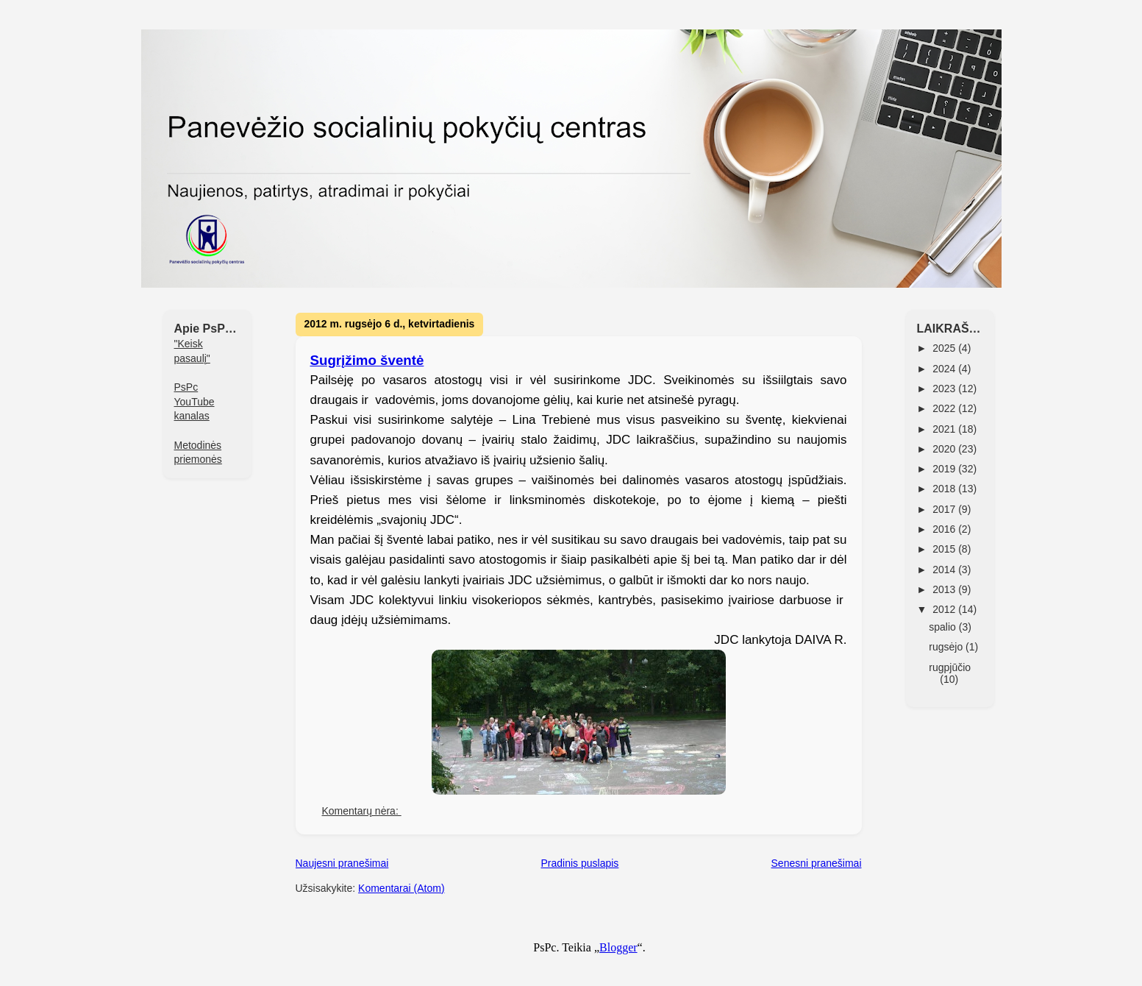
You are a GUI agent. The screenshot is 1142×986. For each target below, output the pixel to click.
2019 (945, 469)
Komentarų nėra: (362, 811)
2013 (945, 589)
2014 (945, 569)
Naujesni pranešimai (342, 863)
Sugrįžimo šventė (367, 360)
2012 (945, 609)
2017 (945, 509)
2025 (945, 348)
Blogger (618, 947)
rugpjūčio (950, 667)
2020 (945, 449)
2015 (945, 549)
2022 (945, 408)
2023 (945, 388)
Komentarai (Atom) (401, 888)
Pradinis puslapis (580, 863)
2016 (945, 529)
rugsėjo (947, 647)
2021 (945, 429)
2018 (945, 488)
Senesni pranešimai (816, 863)
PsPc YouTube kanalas (194, 401)
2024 (945, 369)
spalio (943, 627)
